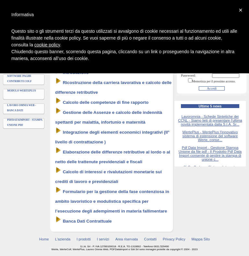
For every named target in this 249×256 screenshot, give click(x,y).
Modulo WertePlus (21, 90)
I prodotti (84, 239)
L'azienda (63, 239)
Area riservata (126, 239)
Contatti (150, 239)
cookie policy (47, 44)
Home (44, 239)
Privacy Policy (174, 239)
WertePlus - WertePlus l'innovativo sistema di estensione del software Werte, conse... (210, 136)
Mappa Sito (201, 239)
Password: (188, 75)
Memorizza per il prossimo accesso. (214, 81)
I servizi (103, 239)
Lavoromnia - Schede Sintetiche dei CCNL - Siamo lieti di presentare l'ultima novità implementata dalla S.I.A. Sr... (210, 120)
